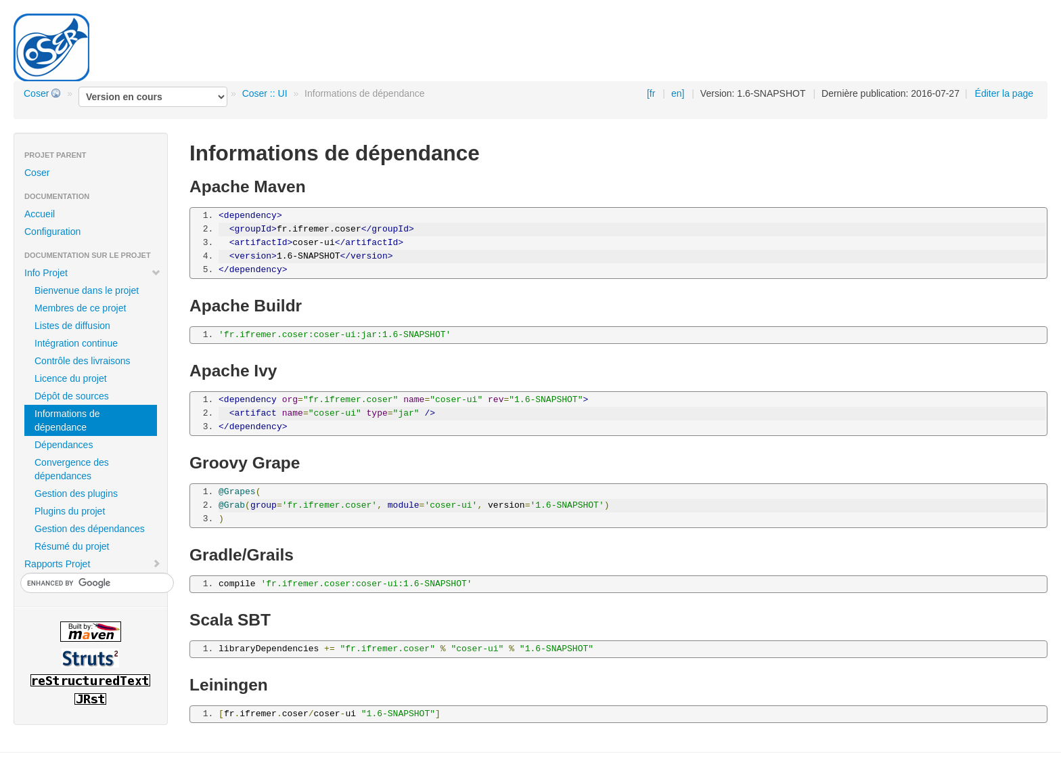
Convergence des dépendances (72, 469)
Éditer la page (1004, 93)
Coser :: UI (265, 93)
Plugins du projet (70, 511)
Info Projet (92, 272)
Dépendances (64, 444)
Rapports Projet (92, 563)
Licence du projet (71, 378)
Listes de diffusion (72, 325)
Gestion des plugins (76, 493)
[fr (651, 93)
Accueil (39, 214)
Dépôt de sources (72, 396)
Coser (36, 93)
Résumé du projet (72, 546)
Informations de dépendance (67, 420)
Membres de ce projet (80, 308)
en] (677, 93)
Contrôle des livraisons (83, 360)
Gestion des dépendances (90, 528)
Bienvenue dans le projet (87, 290)
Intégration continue (76, 343)
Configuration (52, 231)
